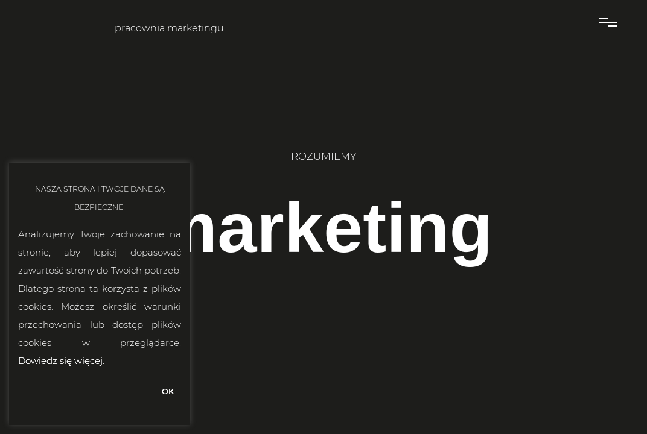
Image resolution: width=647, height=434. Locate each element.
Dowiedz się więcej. (61, 360)
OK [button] (168, 391)
